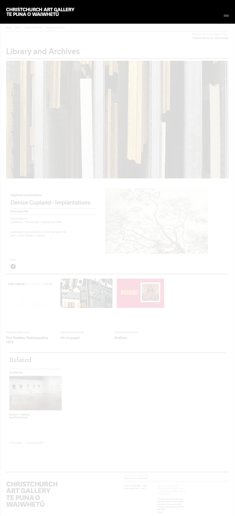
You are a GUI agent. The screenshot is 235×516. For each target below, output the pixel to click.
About (18, 27)
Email (160, 512)
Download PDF (19, 211)
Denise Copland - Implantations (82, 27)
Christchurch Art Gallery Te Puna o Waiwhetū (40, 12)
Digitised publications (55, 27)
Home (8, 27)
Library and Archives (33, 27)
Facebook (13, 267)
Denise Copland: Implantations (19, 416)
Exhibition (16, 372)
